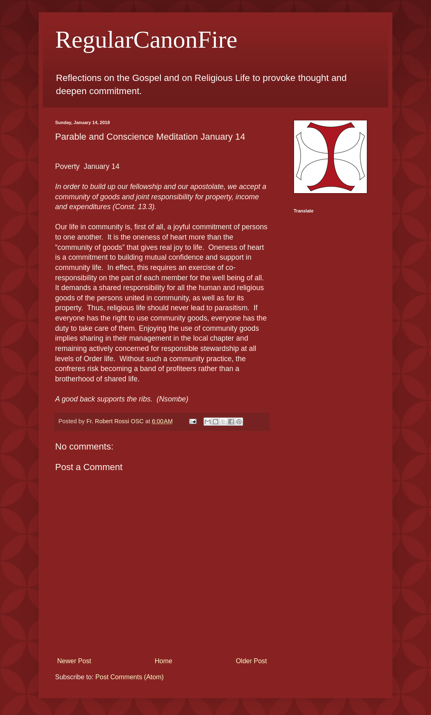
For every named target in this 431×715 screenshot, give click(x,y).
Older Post (251, 660)
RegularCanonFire (146, 39)
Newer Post (74, 660)
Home (163, 660)
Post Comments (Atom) (129, 676)
